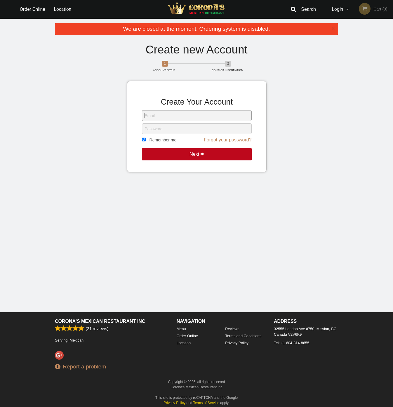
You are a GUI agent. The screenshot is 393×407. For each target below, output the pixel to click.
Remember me (163, 140)
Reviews (232, 329)
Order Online (32, 9)
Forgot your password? (228, 139)
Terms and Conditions (243, 336)
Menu (181, 329)
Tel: (291, 343)
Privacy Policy (236, 343)
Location (62, 9)
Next (196, 154)
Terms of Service (206, 403)
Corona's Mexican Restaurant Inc (100, 321)
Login (337, 9)
